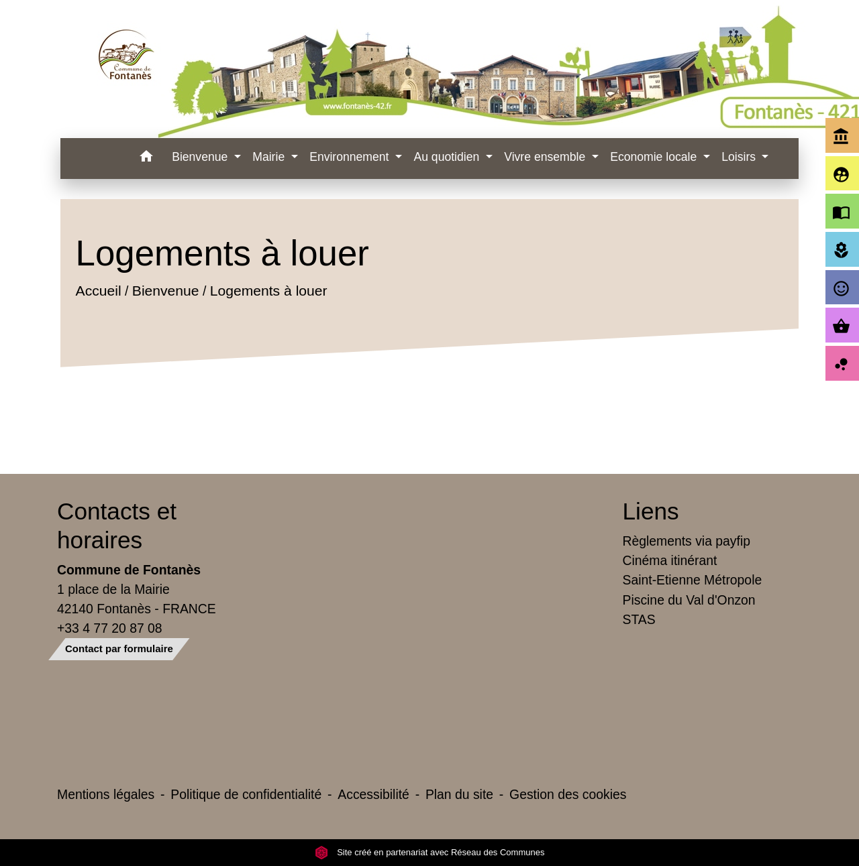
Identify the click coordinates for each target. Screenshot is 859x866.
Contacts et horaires (116, 525)
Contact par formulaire (119, 648)
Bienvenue (165, 291)
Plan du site (459, 794)
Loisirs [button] (740, 157)
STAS (639, 619)
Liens (651, 511)
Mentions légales (105, 794)
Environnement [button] (350, 157)
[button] (146, 158)
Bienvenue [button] (201, 157)
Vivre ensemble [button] (546, 157)
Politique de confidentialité (245, 794)
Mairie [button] (270, 157)
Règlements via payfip (686, 541)
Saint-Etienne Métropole (692, 579)
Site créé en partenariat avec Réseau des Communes (430, 852)
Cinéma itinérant (670, 560)
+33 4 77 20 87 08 (109, 628)
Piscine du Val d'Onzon (689, 600)
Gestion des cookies (567, 794)
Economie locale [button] (655, 157)
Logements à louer (268, 291)
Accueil (98, 291)
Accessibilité (373, 794)
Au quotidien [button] (448, 157)
